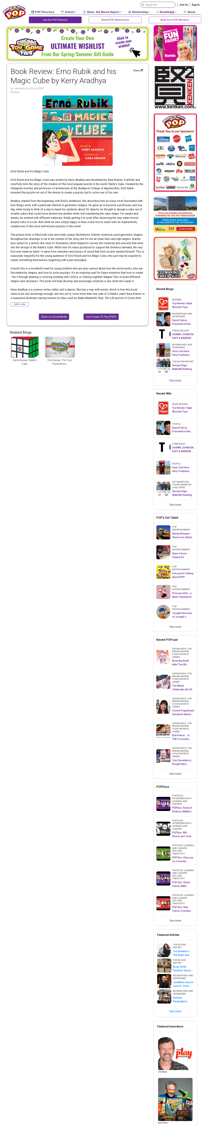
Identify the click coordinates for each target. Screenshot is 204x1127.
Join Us (183, 4)
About (189, 12)
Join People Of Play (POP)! (101, 316)
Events (67, 12)
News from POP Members (174, 19)
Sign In (196, 4)
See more (175, 380)
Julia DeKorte (21, 88)
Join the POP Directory (55, 19)
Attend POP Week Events (115, 19)
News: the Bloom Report (101, 12)
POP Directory (42, 12)
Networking (138, 12)
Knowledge (165, 12)
